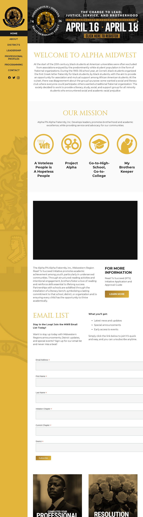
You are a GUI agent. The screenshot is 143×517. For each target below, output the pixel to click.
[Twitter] (14, 77)
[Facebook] (9, 77)
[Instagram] (18, 77)
